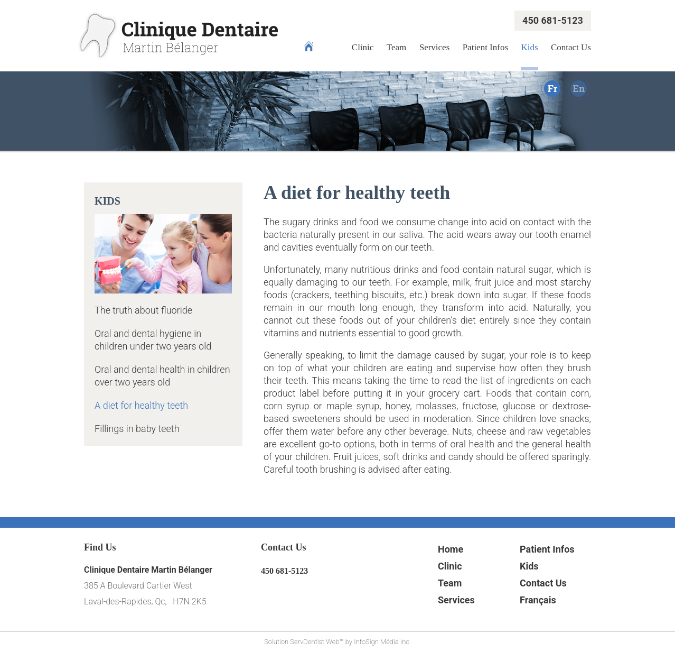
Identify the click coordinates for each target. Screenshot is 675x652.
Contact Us (571, 47)
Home (450, 549)
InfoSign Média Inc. (382, 642)
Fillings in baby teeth (137, 428)
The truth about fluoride (143, 310)
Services (434, 47)
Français (538, 599)
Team (397, 47)
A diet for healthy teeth (141, 405)
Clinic (363, 47)
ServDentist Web (314, 642)
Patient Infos (485, 47)
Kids (529, 47)
